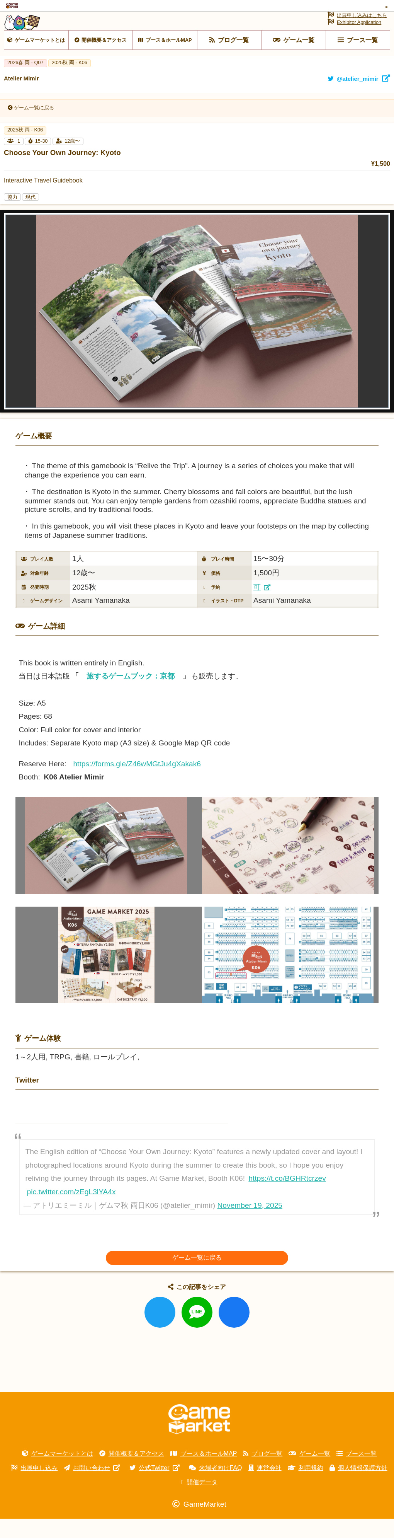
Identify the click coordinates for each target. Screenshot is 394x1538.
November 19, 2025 (250, 1225)
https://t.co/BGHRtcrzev (287, 1198)
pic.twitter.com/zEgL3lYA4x (71, 1211)
